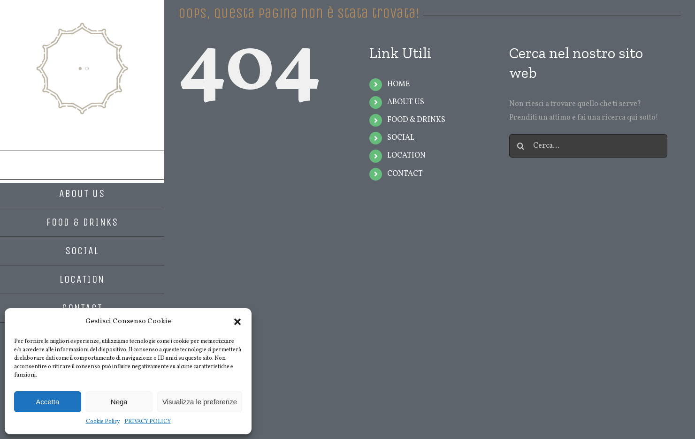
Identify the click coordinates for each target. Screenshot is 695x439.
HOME (398, 84)
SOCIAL (400, 138)
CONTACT (405, 174)
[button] (237, 321)
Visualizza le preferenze (199, 402)
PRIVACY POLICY (147, 421)
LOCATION (406, 156)
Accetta (47, 402)
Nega (119, 402)
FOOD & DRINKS (416, 120)
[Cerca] (521, 146)
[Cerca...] (588, 146)
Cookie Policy (103, 421)
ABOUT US (405, 102)
